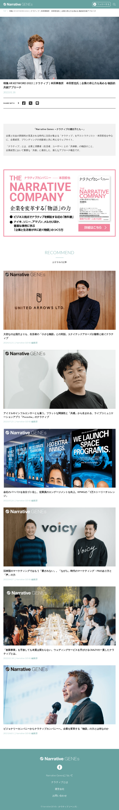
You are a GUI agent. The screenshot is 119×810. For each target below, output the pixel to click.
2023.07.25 (8, 421)
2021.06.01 (8, 733)
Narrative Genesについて (59, 775)
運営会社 (59, 788)
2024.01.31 (8, 342)
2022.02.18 (8, 658)
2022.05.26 (8, 500)
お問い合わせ (59, 795)
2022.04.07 (8, 579)
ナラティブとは (59, 782)
